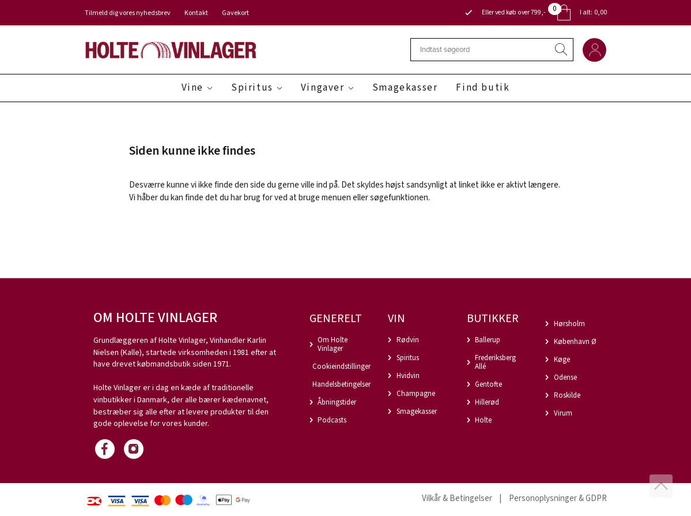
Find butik (482, 88)
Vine (192, 88)
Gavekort (235, 13)
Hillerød (487, 402)
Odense (565, 377)
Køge (562, 359)
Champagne (416, 393)
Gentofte (488, 384)
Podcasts (332, 420)
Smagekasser (405, 88)
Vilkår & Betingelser (457, 498)
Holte (483, 420)
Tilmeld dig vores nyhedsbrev (128, 13)
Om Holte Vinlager (333, 344)
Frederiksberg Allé (495, 362)
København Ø (575, 341)
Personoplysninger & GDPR (558, 498)
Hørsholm (569, 324)
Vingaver (323, 88)
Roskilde (567, 395)
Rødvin (408, 340)
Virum (563, 413)
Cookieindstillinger (341, 366)
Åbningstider (337, 402)
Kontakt (196, 13)
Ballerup (487, 340)
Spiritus (252, 88)
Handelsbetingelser (341, 384)
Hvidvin (408, 376)
